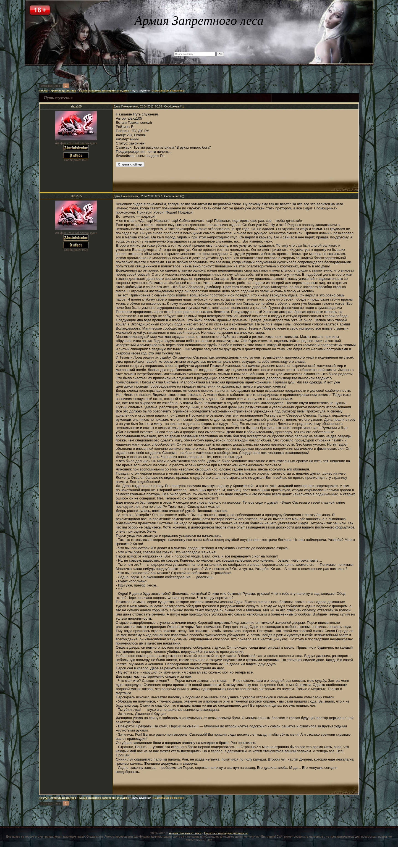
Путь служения (141, 90)
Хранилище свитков (63, 90)
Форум (43, 90)
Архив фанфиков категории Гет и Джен (104, 90)
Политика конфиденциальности (225, 833)
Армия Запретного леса (185, 833)
